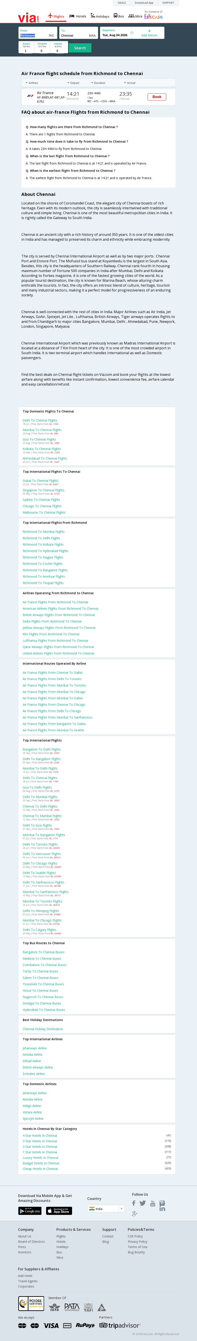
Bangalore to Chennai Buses (43, 952)
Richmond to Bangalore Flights (45, 570)
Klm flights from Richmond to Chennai (51, 634)
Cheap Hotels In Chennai (97, 1169)
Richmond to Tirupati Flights (43, 583)
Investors (24, 1252)
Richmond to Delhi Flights (41, 538)
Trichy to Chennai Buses (40, 971)
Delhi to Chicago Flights (40, 863)
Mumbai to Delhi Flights (40, 768)
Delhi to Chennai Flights (40, 420)
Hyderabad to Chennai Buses (44, 1010)
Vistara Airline (32, 1112)
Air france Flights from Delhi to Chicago (52, 711)
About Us (24, 1236)
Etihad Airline (32, 1061)
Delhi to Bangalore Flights (42, 759)
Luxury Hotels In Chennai (97, 1158)
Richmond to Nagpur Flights (43, 557)
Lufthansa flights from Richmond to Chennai (55, 640)
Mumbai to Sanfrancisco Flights (46, 892)
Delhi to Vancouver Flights (42, 854)
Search (80, 47)
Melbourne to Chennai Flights (44, 512)
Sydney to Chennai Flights (41, 499)
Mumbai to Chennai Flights (42, 430)
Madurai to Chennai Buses (42, 958)
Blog (105, 1241)
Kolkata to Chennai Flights (42, 449)
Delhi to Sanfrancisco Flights (43, 882)
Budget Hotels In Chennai (97, 1163)
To (63, 30)
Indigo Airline (32, 1106)
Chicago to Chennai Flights (42, 506)
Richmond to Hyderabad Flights (45, 551)
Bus (59, 1252)
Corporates (26, 1286)
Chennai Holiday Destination (43, 1029)
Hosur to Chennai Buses (40, 990)
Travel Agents (28, 1281)
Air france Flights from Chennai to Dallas (53, 672)
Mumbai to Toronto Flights (42, 901)
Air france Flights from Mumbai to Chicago (54, 692)
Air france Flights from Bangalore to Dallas (54, 724)
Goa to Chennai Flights (39, 439)
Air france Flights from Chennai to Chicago (54, 704)
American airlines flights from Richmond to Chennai (60, 608)
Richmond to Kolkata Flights (43, 544)
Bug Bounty (136, 1252)
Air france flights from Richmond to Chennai (55, 602)
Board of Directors (31, 1241)
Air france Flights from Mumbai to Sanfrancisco (57, 717)
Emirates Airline (34, 1074)
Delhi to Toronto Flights (40, 844)
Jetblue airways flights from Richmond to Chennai (59, 628)
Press (22, 1247)
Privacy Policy (137, 1241)
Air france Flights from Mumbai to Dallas (53, 698)
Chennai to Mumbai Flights (42, 816)
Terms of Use (137, 1247)
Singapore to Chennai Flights (43, 490)
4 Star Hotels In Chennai (97, 1135)
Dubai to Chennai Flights (40, 481)
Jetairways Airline (35, 1048)
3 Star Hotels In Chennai (97, 1141)
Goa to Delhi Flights (37, 787)
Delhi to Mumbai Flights (40, 797)
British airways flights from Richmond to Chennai (59, 615)
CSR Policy (135, 1236)
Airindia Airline (33, 1054)
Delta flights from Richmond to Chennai (52, 621)
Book (156, 97)
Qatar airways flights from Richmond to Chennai (58, 647)
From (23, 30)
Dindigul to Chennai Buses (42, 1003)
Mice (59, 1257)
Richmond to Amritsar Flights (44, 576)
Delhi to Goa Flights (37, 825)
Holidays (62, 1247)
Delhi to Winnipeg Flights (41, 911)
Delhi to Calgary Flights (39, 930)
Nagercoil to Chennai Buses (43, 997)
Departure (108, 30)
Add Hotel (25, 1276)
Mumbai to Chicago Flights (42, 920)
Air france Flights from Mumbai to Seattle (53, 730)
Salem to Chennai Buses (40, 978)
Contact (107, 1236)
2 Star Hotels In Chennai (97, 1146)
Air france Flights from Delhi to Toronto (52, 679)
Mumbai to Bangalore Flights (44, 835)
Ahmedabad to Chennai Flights (45, 458)
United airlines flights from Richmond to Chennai (58, 653)
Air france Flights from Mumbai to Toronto (54, 685)
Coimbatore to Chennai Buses (45, 965)
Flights (61, 1236)
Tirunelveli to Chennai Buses (43, 984)
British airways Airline (38, 1067)
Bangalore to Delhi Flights (42, 749)
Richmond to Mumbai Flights (44, 532)
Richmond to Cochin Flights (43, 564)
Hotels (61, 1241)
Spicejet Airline (33, 1118)
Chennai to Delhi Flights (40, 806)
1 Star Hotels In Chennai (97, 1152)
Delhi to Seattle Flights (39, 873)
